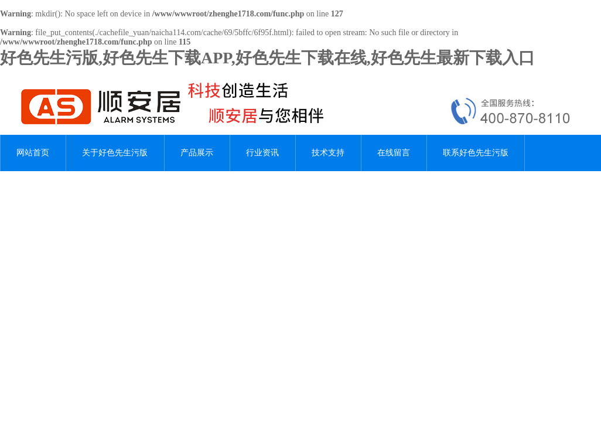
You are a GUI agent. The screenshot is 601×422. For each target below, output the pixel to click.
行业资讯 (262, 152)
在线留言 (393, 152)
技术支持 (328, 152)
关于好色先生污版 (115, 152)
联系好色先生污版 (475, 152)
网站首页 (32, 152)
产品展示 (196, 152)
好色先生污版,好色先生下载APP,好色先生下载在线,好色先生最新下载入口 (267, 58)
